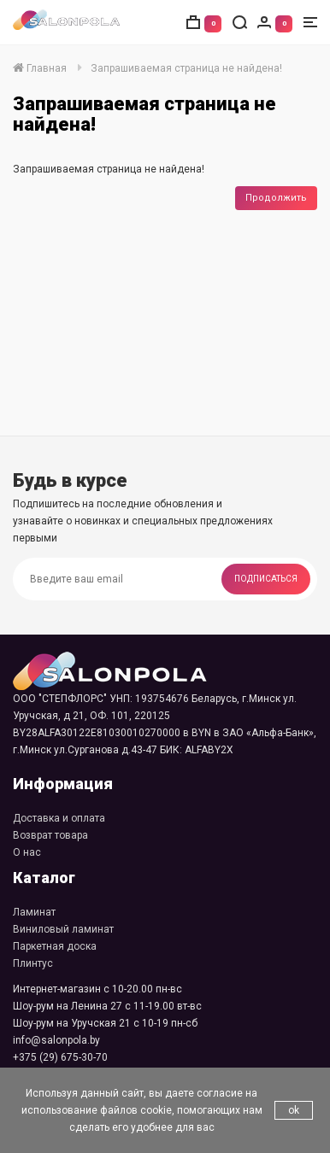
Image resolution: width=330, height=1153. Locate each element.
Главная (40, 68)
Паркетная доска (55, 946)
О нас (27, 852)
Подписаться (266, 578)
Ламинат (34, 912)
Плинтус (33, 963)
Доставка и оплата (59, 818)
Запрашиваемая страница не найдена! (186, 68)
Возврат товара (50, 835)
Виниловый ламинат (63, 929)
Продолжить (276, 197)
